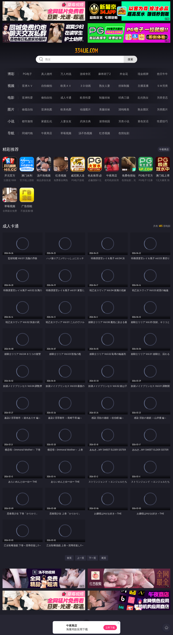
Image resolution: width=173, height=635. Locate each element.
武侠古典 (85, 121)
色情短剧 (123, 133)
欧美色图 (65, 109)
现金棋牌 (143, 74)
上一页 (80, 557)
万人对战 (65, 74)
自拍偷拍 (46, 86)
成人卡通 (65, 97)
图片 (11, 109)
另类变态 (162, 97)
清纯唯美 (123, 109)
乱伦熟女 (143, 97)
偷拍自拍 (46, 97)
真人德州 (46, 74)
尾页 (103, 557)
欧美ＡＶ (65, 86)
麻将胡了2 (104, 74)
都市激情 (27, 121)
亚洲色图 (46, 109)
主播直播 (143, 86)
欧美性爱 (85, 97)
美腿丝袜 (104, 109)
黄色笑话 (143, 121)
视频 (11, 85)
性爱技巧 (162, 121)
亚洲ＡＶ (27, 86)
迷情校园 (104, 121)
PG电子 (27, 74)
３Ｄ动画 (85, 86)
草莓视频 (65, 133)
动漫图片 (85, 109)
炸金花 (124, 74)
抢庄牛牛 (162, 74)
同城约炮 (27, 133)
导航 (11, 133)
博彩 (11, 73)
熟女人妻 (104, 86)
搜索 (130, 59)
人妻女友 (65, 121)
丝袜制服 (123, 86)
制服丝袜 (104, 97)
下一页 (92, 557)
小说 (11, 121)
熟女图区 (143, 109)
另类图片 (162, 109)
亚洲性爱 (27, 97)
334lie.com (86, 50)
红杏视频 (104, 133)
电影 (11, 97)
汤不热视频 (85, 133)
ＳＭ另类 (162, 86)
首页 (69, 557)
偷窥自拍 (27, 109)
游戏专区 (85, 74)
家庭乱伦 (46, 121)
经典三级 (123, 97)
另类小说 (123, 121)
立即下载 (110, 627)
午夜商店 (46, 133)
